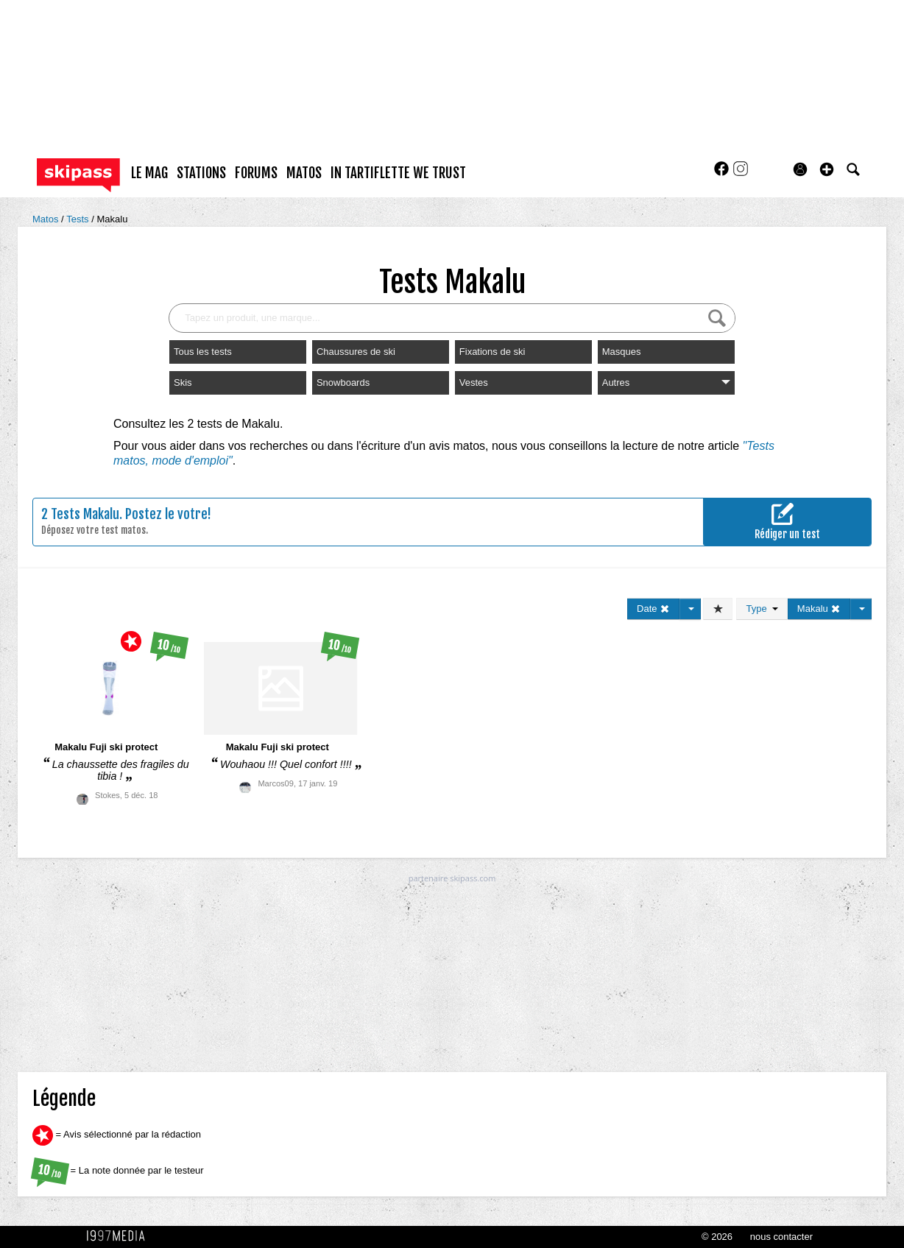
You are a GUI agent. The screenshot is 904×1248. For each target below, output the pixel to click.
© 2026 (717, 1236)
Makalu (111, 219)
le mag (149, 173)
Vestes (473, 382)
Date (653, 608)
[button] (827, 169)
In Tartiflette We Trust (398, 173)
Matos (46, 219)
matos (304, 173)
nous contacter (781, 1236)
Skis (183, 382)
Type (761, 608)
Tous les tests (203, 351)
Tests (78, 219)
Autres (666, 382)
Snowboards (343, 382)
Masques (621, 351)
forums (256, 173)
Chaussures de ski (356, 351)
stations (201, 173)
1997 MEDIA (120, 1236)
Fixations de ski (492, 351)
